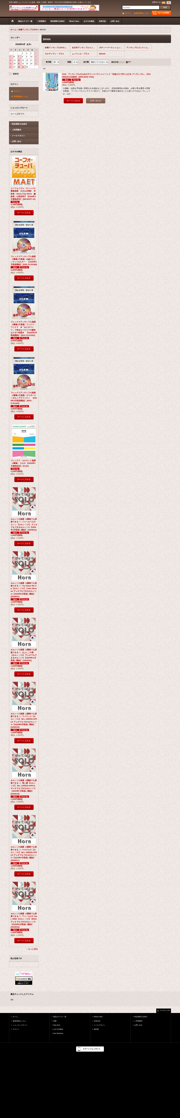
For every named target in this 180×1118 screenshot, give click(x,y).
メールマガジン (18, 136)
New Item (56, 1025)
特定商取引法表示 (19, 124)
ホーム (15, 1017)
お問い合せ (16, 141)
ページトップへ (165, 1010)
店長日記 (97, 1021)
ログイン (127, 13)
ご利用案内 (16, 130)
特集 (55, 1021)
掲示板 (96, 1029)
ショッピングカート (20, 1025)
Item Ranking (58, 1033)
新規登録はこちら (142, 13)
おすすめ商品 (58, 1029)
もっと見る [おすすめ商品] (33, 949)
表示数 (49, 62)
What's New (98, 1017)
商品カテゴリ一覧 (59, 1017)
